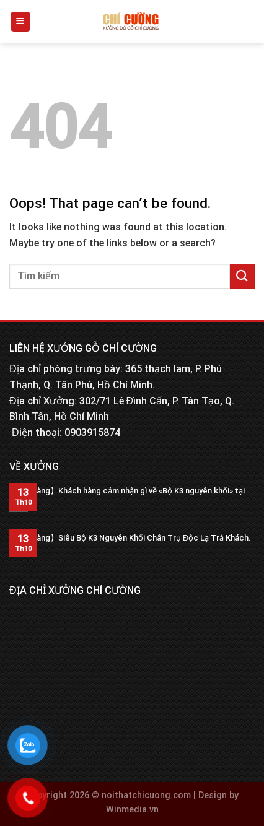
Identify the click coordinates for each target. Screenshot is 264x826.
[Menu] (21, 22)
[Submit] (242, 276)
